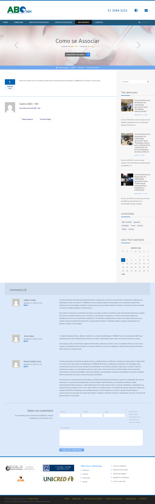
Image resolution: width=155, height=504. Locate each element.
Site (106, 411)
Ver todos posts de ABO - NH (30, 108)
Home (73, 67)
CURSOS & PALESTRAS (63, 22)
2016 (10, 88)
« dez (123, 273)
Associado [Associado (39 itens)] (137, 221)
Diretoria (86, 469)
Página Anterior (16, 43)
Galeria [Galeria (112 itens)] (124, 228)
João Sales (29, 335)
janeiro (10, 86)
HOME (5, 22)
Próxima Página (139, 43)
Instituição (86, 477)
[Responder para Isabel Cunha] (26, 305)
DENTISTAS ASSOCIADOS (39, 22)
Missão (85, 481)
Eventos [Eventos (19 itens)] (140, 225)
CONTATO (99, 22)
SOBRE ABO (18, 22)
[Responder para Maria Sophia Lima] (26, 366)
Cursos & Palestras (119, 465)
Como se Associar (119, 481)
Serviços (91, 46)
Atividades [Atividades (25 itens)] (125, 225)
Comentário (65, 427)
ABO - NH (74, 46)
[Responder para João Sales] (26, 341)
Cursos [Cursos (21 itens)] (133, 225)
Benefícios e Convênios (121, 477)
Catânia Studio (33, 498)
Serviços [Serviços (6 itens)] (131, 228)
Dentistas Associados (120, 469)
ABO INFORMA (83, 22)
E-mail (85, 411)
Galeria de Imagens (119, 473)
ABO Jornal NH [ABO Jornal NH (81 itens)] (126, 221)
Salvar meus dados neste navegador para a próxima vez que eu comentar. (135, 416)
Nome (63, 411)
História (85, 473)
